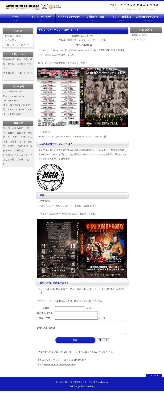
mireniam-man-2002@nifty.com (59, 371)
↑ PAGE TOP (154, 382)
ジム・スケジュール (42, 19)
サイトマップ (138, 39)
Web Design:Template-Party (82, 393)
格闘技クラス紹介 (95, 19)
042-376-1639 (80, 367)
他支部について (139, 35)
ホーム (15, 19)
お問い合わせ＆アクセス (148, 19)
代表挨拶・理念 (13, 36)
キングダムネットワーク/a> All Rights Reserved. (89, 389)
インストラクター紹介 (69, 19)
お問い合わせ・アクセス (17, 45)
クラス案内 (10, 40)
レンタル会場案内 (122, 19)
